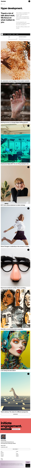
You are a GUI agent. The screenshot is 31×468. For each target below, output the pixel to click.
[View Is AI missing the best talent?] (15, 351)
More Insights (15, 414)
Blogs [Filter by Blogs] (5, 34)
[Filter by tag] (12, 39)
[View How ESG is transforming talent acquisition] (15, 309)
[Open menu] (29, 1)
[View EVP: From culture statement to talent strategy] (15, 185)
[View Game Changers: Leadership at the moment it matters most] (15, 227)
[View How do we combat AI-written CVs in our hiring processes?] (15, 268)
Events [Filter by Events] (14, 34)
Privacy (2, 458)
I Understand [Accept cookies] (28, 466)
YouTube (17, 451)
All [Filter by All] (2, 34)
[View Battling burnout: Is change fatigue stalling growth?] (15, 103)
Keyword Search (22, 36)
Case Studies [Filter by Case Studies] (9, 34)
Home (1, 451)
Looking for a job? (4, 447)
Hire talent (2, 452)
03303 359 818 (3, 440)
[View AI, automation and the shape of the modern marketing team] (15, 61)
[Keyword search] (24, 39)
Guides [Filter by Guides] (17, 34)
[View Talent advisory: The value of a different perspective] (15, 392)
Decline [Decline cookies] (28, 462)
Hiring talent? (3, 445)
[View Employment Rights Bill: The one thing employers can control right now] (15, 144)
